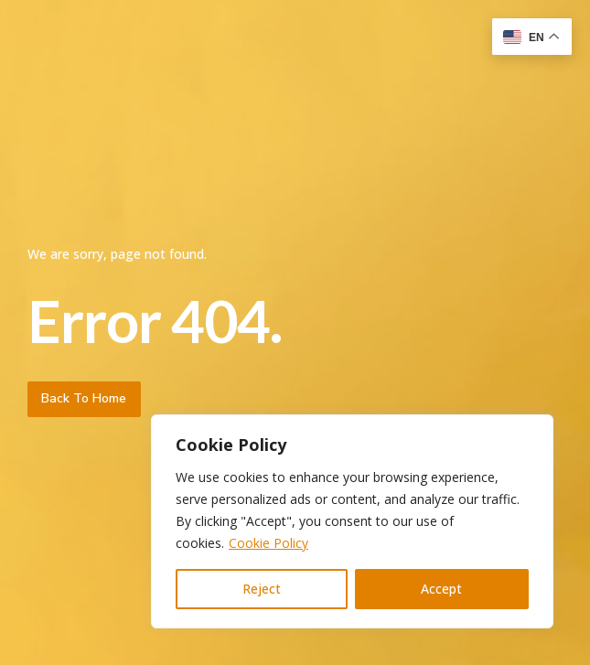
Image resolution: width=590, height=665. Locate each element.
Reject (261, 588)
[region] (352, 521)
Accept (441, 588)
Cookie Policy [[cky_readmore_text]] (268, 543)
